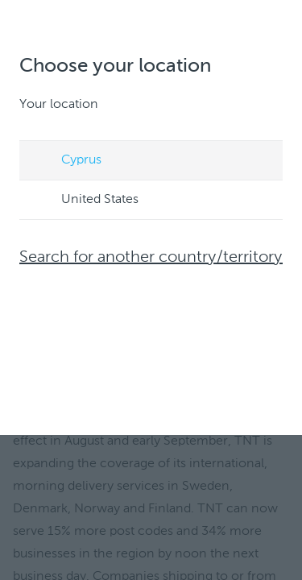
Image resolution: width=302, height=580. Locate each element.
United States (85, 200)
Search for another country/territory (151, 258)
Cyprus (66, 161)
